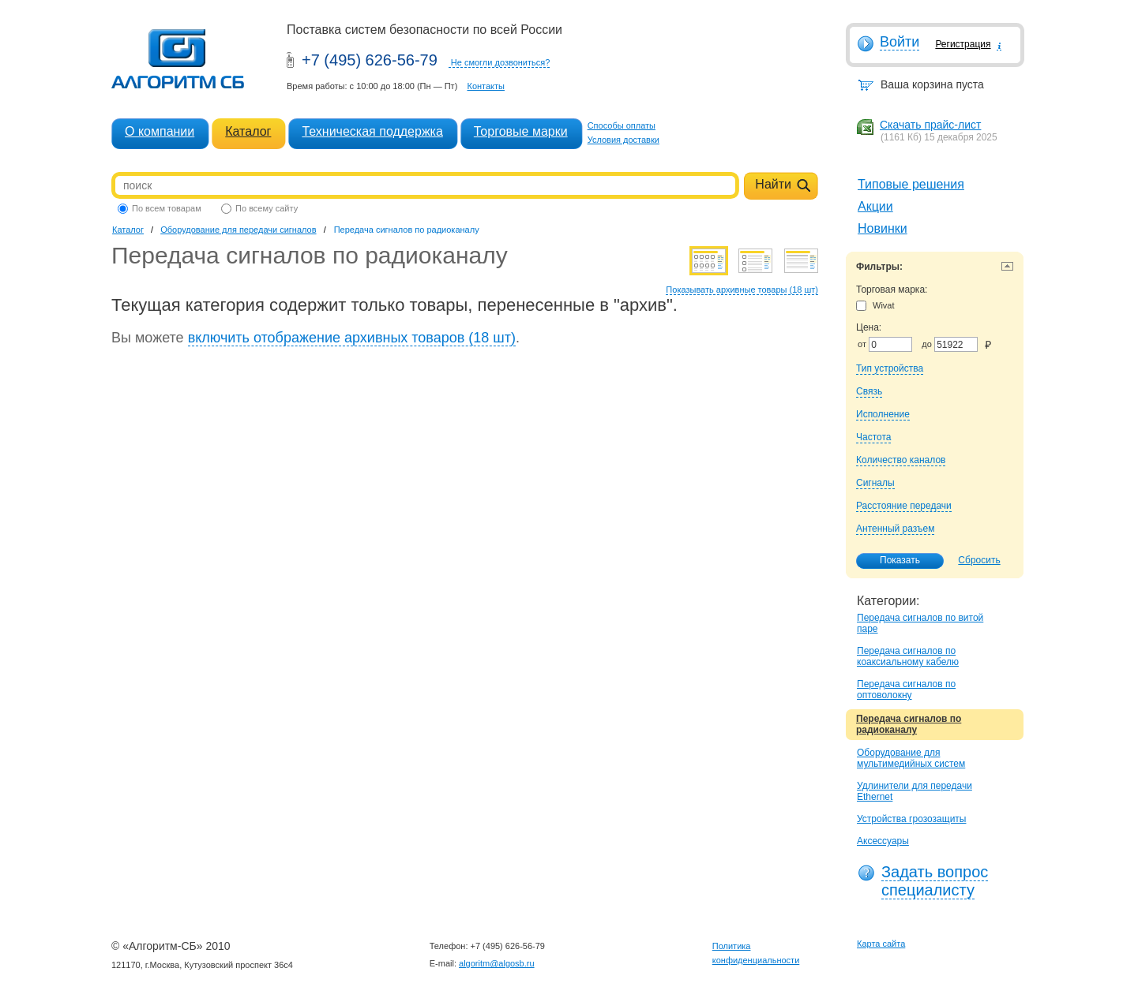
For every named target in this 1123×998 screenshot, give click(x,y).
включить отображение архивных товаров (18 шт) (352, 338)
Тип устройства (889, 368)
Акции (875, 206)
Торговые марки (521, 131)
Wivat (875, 306)
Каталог (248, 131)
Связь (869, 391)
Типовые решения (911, 184)
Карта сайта (881, 943)
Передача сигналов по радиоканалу (908, 724)
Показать (891, 561)
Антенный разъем (895, 528)
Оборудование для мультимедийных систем (911, 758)
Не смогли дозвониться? (500, 62)
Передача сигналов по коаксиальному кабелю (908, 656)
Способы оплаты (621, 125)
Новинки (882, 228)
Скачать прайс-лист (930, 124)
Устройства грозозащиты (911, 818)
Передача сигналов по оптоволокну (906, 689)
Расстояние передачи (904, 505)
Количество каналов (900, 459)
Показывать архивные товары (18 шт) (742, 289)
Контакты (486, 86)
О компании (159, 131)
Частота (873, 437)
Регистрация (962, 44)
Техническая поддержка (372, 131)
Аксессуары (883, 841)
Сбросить (979, 560)
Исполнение (883, 414)
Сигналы (875, 482)
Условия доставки (623, 139)
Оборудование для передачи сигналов (238, 229)
